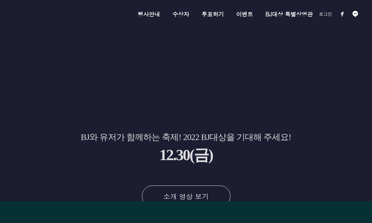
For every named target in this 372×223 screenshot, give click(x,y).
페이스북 (342, 14)
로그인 (325, 13)
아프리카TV (35, 14)
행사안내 (149, 14)
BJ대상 (67, 14)
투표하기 (213, 14)
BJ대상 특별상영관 (289, 14)
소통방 (355, 14)
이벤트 (244, 14)
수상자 (180, 14)
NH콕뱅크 (100, 14)
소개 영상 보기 (186, 196)
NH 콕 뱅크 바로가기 (230, 210)
